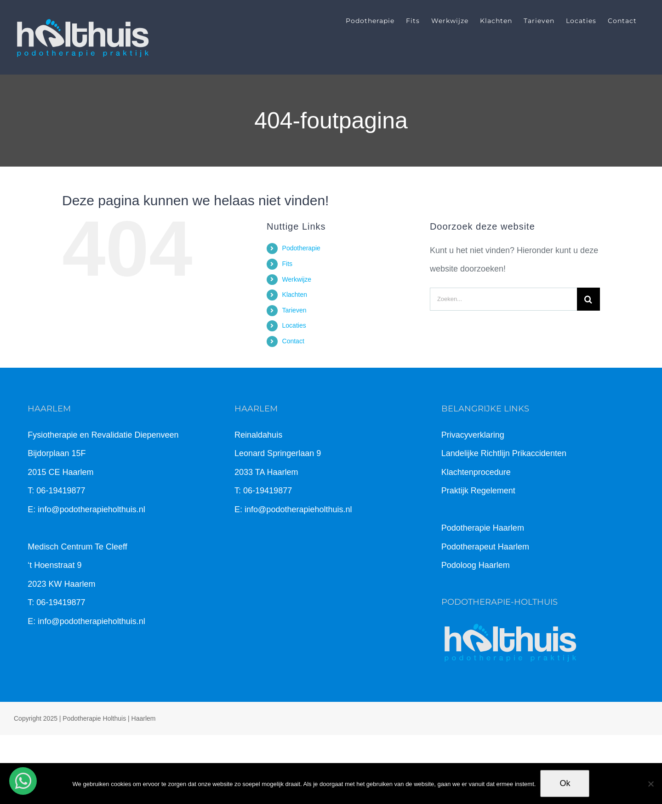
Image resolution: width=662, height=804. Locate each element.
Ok (564, 783)
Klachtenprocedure (476, 472)
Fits (287, 263)
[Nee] (650, 783)
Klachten (294, 294)
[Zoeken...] (503, 299)
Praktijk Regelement (478, 490)
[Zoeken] (588, 299)
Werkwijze (297, 279)
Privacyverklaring (472, 435)
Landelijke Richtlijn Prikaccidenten (503, 453)
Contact (293, 341)
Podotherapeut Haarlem (485, 546)
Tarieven (294, 310)
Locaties (294, 325)
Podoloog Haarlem (475, 565)
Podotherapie (301, 248)
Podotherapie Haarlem (482, 527)
